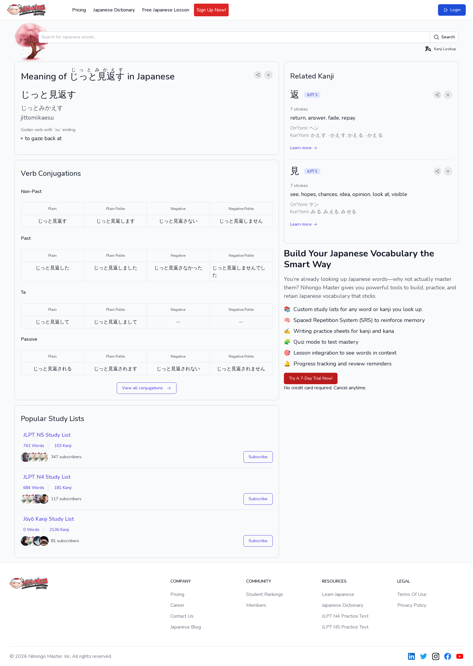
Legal (403, 581)
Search (444, 37)
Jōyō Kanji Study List (48, 519)
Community (258, 581)
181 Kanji (62, 488)
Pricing (79, 10)
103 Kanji (62, 446)
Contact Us (182, 616)
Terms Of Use (412, 594)
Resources (334, 581)
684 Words (33, 488)
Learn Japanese (338, 594)
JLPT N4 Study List (47, 477)
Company (180, 581)
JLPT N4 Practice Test (345, 616)
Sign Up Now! (211, 10)
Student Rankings (264, 594)
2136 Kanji (59, 529)
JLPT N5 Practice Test (345, 627)
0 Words (31, 529)
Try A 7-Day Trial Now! (310, 378)
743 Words (33, 446)
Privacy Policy (411, 605)
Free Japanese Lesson (165, 10)
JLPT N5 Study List (47, 435)
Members (256, 605)
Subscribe (258, 457)
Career (177, 605)
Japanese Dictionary (114, 10)
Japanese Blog (185, 627)
